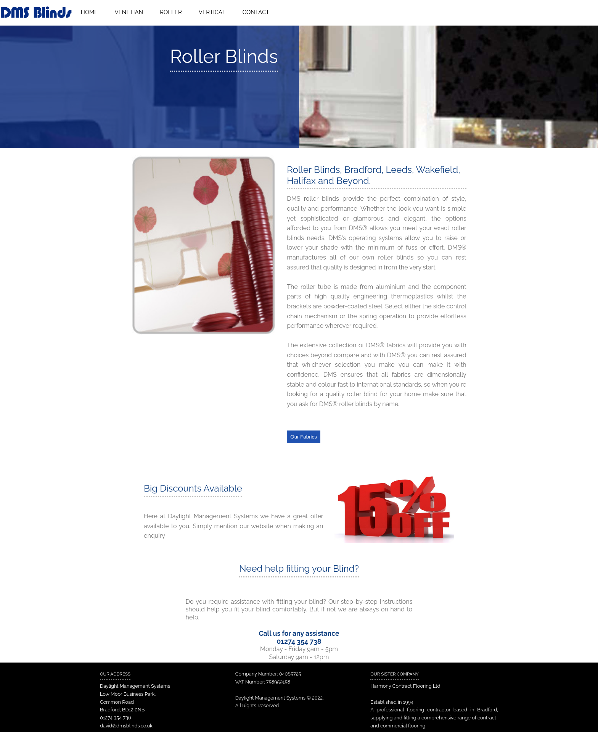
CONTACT (256, 12)
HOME (89, 12)
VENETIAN (129, 12)
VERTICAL (212, 12)
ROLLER (171, 12)
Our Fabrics (303, 437)
